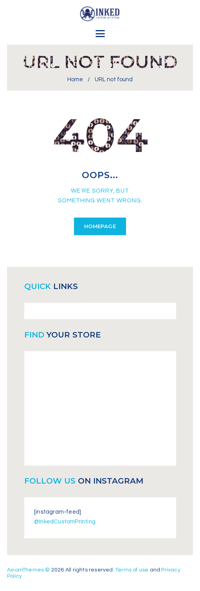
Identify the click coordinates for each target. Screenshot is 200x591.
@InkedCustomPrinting (65, 522)
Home (75, 79)
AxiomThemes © (28, 570)
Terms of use (132, 570)
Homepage (100, 226)
